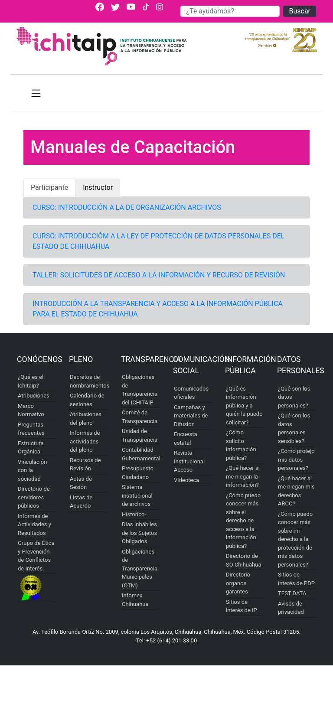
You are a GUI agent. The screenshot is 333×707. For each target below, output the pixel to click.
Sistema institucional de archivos (137, 495)
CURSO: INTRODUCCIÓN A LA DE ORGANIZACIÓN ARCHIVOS (127, 207)
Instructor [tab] (98, 187)
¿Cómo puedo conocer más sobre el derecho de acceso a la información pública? (243, 520)
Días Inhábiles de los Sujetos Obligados (139, 532)
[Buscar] (230, 11)
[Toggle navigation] (36, 93)
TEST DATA (292, 593)
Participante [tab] (49, 187)
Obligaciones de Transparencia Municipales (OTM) (139, 568)
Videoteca (186, 480)
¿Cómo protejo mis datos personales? (296, 459)
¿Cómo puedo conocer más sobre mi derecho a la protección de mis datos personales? (295, 539)
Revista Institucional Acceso (189, 461)
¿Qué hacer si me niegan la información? (243, 476)
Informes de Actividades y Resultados (34, 524)
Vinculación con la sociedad (32, 470)
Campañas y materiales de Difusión (191, 415)
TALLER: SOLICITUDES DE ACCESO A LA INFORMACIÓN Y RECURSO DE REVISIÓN (159, 275)
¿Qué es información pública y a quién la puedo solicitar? (244, 405)
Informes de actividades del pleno (85, 441)
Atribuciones (33, 395)
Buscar (299, 11)
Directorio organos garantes (238, 583)
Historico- (134, 514)
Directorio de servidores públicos (34, 497)
